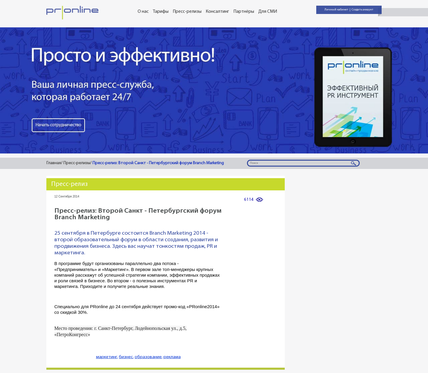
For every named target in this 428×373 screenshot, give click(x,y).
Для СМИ (267, 11)
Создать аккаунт (362, 9)
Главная (53, 163)
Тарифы (161, 11)
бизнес (126, 357)
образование (148, 357)
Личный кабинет (336, 9)
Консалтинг (217, 11)
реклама (172, 357)
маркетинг (106, 357)
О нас (143, 11)
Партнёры (243, 11)
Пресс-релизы (187, 11)
